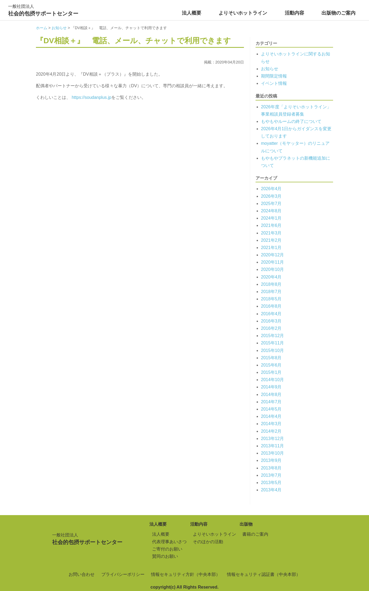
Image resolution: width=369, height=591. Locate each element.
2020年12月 (272, 255)
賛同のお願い (165, 556)
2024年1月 (271, 218)
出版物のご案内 (338, 13)
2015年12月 (272, 335)
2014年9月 (271, 387)
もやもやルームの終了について (291, 121)
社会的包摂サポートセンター (43, 9)
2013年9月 (271, 460)
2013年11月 (272, 446)
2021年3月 (271, 233)
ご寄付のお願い (167, 549)
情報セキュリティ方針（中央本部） (185, 574)
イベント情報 (274, 83)
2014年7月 (271, 401)
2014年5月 (271, 409)
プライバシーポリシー (123, 574)
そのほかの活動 (208, 541)
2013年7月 (271, 475)
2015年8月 (271, 357)
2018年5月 (271, 299)
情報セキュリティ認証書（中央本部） (263, 574)
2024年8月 (271, 211)
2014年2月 (271, 431)
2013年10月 (272, 453)
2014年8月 (271, 394)
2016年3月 (271, 321)
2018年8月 (271, 284)
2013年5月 (271, 482)
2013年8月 (271, 468)
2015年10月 (272, 350)
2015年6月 (271, 365)
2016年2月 (271, 328)
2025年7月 (271, 203)
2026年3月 (271, 196)
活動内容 (294, 13)
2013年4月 (271, 490)
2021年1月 (271, 247)
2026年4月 (271, 188)
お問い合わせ (82, 574)
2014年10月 (272, 379)
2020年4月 (271, 277)
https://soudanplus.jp (91, 97)
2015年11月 (272, 343)
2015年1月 (271, 372)
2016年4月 (271, 313)
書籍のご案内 (255, 534)
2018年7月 (271, 291)
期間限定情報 (274, 76)
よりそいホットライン (243, 13)
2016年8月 (271, 306)
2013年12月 (272, 438)
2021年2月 (271, 240)
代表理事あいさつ (169, 541)
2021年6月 (271, 225)
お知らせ (269, 68)
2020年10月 (272, 269)
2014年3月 (271, 423)
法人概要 (191, 13)
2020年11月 (272, 262)
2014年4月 (271, 416)
